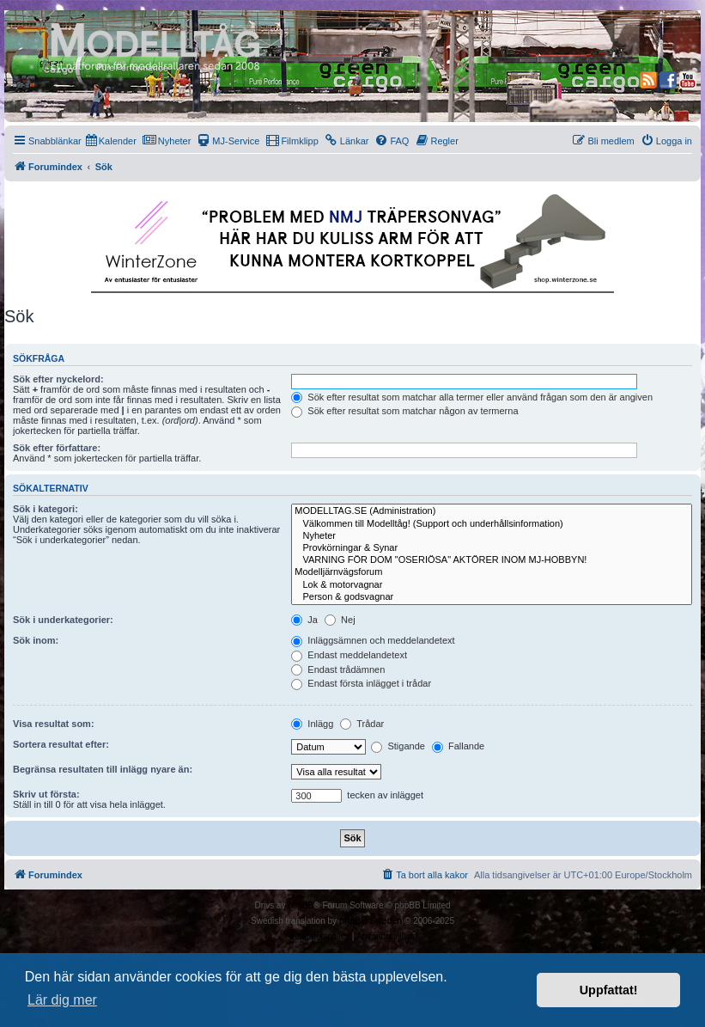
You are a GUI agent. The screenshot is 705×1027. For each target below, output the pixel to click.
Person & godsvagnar (491, 597)
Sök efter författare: (56, 448)
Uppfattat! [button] (609, 990)
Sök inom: (35, 640)
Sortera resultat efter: (61, 744)
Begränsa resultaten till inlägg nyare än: (102, 769)
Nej (340, 619)
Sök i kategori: (45, 509)
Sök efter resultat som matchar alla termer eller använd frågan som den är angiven (472, 397)
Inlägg (312, 723)
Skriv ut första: (46, 794)
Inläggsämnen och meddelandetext (372, 640)
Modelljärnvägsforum (491, 572)
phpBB (300, 905)
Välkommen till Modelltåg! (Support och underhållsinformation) (491, 524)
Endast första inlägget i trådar (361, 683)
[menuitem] (111, 141)
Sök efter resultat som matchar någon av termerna (404, 411)
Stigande (397, 746)
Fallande (458, 746)
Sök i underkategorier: (63, 619)
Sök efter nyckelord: (58, 379)
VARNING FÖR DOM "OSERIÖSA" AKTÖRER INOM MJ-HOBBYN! (491, 560)
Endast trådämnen (338, 669)
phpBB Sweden (370, 921)
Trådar (362, 723)
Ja (304, 619)
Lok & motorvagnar (491, 585)
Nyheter (491, 536)
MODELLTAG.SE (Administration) (491, 511)
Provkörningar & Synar (491, 548)
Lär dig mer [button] (62, 1000)
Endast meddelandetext (349, 655)
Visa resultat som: (53, 723)
